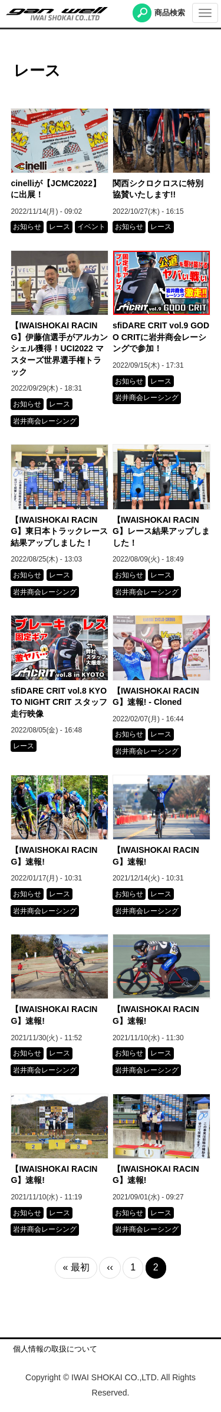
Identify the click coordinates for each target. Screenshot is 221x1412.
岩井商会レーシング (45, 421)
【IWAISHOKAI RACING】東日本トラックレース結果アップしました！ (59, 531)
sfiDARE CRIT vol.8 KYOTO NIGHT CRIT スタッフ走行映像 (59, 702)
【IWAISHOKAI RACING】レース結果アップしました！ (161, 531)
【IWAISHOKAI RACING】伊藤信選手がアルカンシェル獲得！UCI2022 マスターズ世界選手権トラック (59, 348)
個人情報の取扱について (55, 1348)
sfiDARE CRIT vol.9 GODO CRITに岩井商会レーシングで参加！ (161, 337)
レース (59, 227)
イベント (91, 227)
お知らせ (27, 227)
